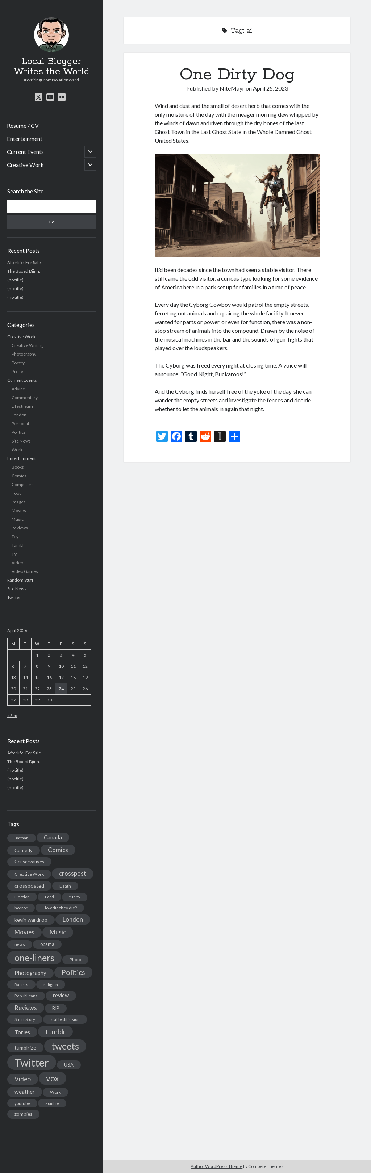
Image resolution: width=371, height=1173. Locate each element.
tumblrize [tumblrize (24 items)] (25, 1047)
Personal (20, 423)
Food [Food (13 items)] (49, 897)
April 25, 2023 (270, 88)
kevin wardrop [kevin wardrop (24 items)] (30, 920)
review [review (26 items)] (61, 995)
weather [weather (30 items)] (24, 1091)
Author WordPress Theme (216, 1166)
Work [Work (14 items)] (55, 1092)
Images (19, 501)
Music (18, 519)
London (19, 415)
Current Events (25, 151)
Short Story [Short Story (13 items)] (24, 1019)
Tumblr (18, 545)
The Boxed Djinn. (23, 271)
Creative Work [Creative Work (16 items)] (29, 874)
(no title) (15, 279)
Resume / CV (23, 125)
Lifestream (22, 406)
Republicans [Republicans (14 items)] (26, 995)
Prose (17, 371)
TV (14, 554)
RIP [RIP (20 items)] (55, 1008)
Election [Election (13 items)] (22, 897)
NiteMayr (232, 88)
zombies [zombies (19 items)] (23, 1114)
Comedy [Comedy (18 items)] (23, 850)
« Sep (12, 715)
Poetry (18, 362)
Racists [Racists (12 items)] (21, 984)
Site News (21, 441)
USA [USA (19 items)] (69, 1065)
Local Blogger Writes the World (51, 66)
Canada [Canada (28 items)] (53, 837)
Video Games (25, 571)
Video (17, 562)
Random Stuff (20, 580)
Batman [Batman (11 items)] (21, 837)
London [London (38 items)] (73, 919)
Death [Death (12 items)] (65, 886)
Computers (23, 484)
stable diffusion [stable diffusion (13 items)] (65, 1019)
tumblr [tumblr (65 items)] (55, 1031)
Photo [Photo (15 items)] (75, 959)
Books (18, 467)
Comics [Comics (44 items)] (58, 850)
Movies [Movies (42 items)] (24, 932)
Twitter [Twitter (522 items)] (31, 1062)
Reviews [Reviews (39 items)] (25, 1007)
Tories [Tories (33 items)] (22, 1032)
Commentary (25, 397)
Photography (24, 354)
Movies (19, 510)
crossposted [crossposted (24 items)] (29, 886)
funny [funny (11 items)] (74, 897)
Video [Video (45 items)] (22, 1079)
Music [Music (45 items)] (58, 932)
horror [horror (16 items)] (21, 907)
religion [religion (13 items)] (50, 984)
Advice (18, 388)
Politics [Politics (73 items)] (73, 972)
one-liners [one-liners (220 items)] (34, 957)
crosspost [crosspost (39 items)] (72, 873)
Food (17, 493)
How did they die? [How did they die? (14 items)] (60, 907)
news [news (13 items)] (19, 944)
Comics (19, 475)
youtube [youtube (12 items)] (22, 1103)
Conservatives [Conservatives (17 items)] (29, 861)
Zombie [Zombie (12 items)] (52, 1103)
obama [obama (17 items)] (47, 944)
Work (17, 449)
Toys (16, 536)
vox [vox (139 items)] (52, 1078)
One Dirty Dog (237, 74)
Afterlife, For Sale (24, 262)
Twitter (14, 597)
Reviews (20, 528)
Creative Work (25, 164)
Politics (19, 432)
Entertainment (24, 138)
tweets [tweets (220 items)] (65, 1045)
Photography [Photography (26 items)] (30, 973)
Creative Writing (27, 345)
